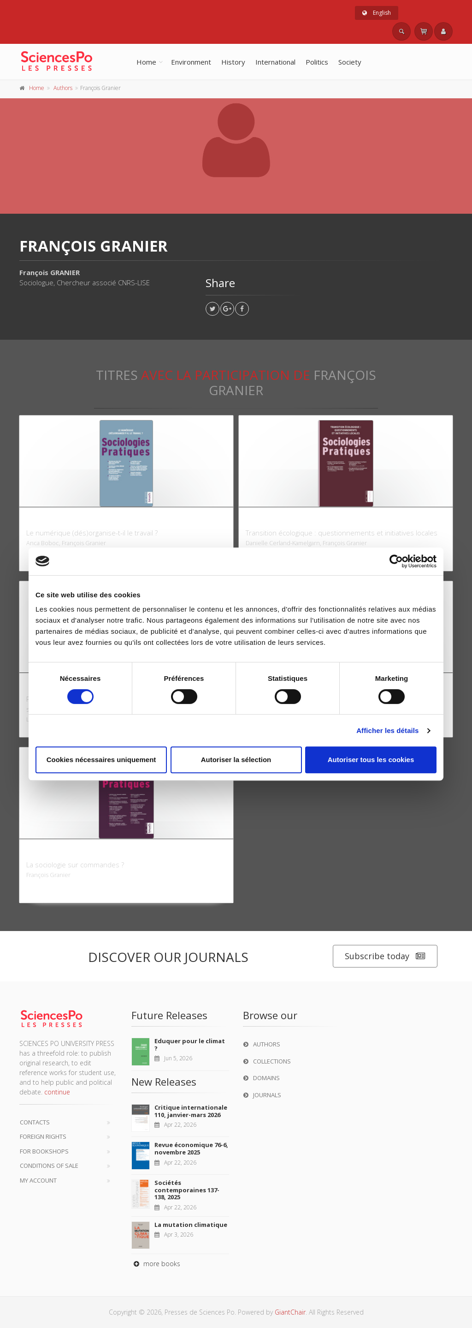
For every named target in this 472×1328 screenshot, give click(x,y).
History (233, 61)
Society (349, 61)
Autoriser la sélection (236, 759)
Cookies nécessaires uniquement (101, 759)
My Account (38, 1180)
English (376, 13)
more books (155, 1263)
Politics (317, 61)
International (275, 61)
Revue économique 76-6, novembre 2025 (191, 1148)
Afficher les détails (387, 730)
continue (57, 1092)
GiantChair (290, 1312)
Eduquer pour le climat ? (189, 1044)
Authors (62, 88)
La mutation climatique (190, 1224)
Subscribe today (385, 956)
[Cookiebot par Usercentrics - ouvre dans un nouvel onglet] (396, 561)
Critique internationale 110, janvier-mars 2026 (190, 1111)
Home (146, 61)
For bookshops (44, 1151)
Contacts (35, 1122)
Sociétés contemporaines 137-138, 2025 (186, 1189)
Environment (191, 61)
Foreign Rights (43, 1136)
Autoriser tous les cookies (371, 759)
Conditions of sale (49, 1165)
